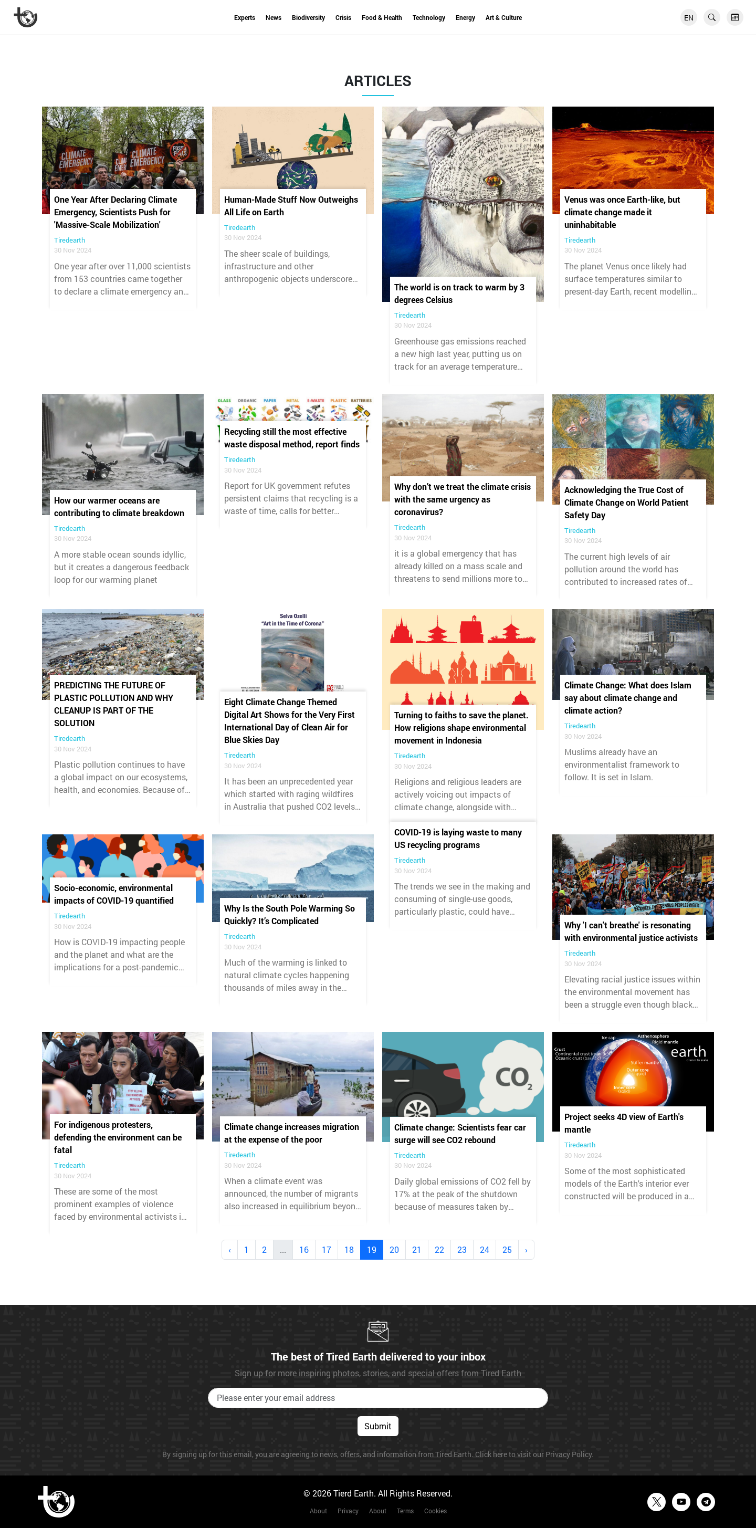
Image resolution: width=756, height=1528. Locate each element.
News (273, 17)
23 (462, 1249)
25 (507, 1249)
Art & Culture (504, 17)
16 (304, 1249)
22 (439, 1249)
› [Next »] (526, 1249)
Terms (405, 1510)
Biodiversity (308, 17)
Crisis (343, 17)
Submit (378, 1425)
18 (349, 1249)
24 (484, 1249)
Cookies (435, 1510)
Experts (244, 17)
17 (326, 1249)
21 (417, 1249)
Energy (465, 17)
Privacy (348, 1510)
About (318, 1510)
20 (394, 1249)
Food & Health (382, 17)
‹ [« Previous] (229, 1249)
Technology (429, 17)
